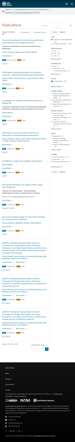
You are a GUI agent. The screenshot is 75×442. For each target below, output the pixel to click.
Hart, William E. (22, 258)
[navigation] (26, 32)
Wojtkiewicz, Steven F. (23, 223)
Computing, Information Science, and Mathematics (31, 9)
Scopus (5, 208)
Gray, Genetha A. (33, 78)
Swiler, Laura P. (21, 52)
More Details (7, 56)
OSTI (4, 63)
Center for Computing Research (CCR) (22, 12)
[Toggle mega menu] (72, 4)
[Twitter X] (8, 431)
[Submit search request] (71, 25)
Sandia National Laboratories (15, 406)
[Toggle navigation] (3, 11)
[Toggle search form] (67, 4)
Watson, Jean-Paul (23, 141)
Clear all (63, 32)
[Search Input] (57, 25)
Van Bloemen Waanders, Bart (36, 256)
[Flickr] (13, 431)
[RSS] (21, 431)
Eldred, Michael (31, 52)
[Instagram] (16, 431)
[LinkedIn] (19, 431)
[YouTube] (11, 431)
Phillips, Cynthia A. (10, 141)
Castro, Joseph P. (8, 78)
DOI (3, 270)
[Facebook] (5, 431)
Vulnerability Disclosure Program (44, 436)
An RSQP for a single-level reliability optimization (22, 161)
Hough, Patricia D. (20, 78)
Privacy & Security (20, 396)
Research (8, 9)
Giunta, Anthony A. (8, 52)
